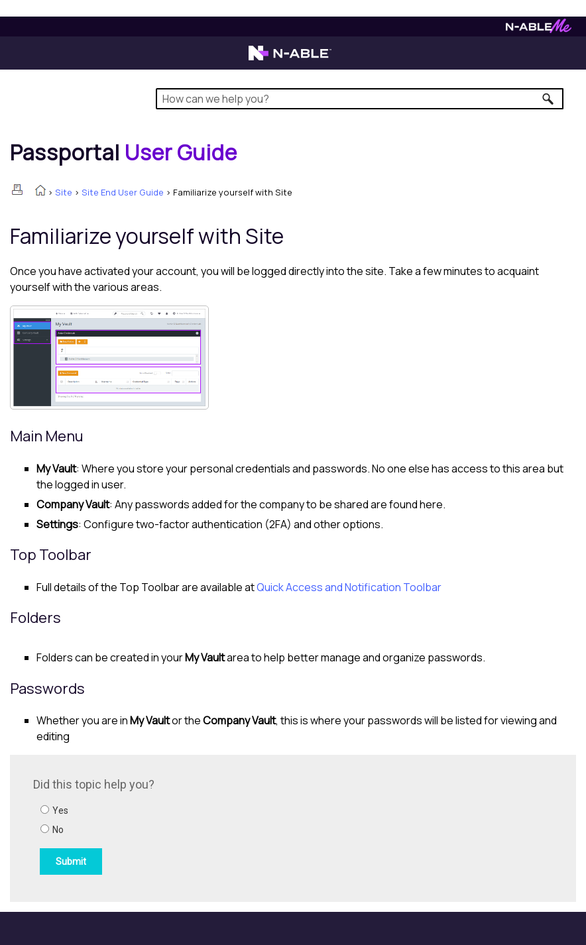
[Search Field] (359, 98)
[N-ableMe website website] (538, 29)
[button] (548, 98)
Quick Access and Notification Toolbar (349, 587)
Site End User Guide (123, 192)
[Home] (123, 152)
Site (63, 192)
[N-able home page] (290, 59)
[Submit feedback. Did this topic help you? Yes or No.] (212, 826)
